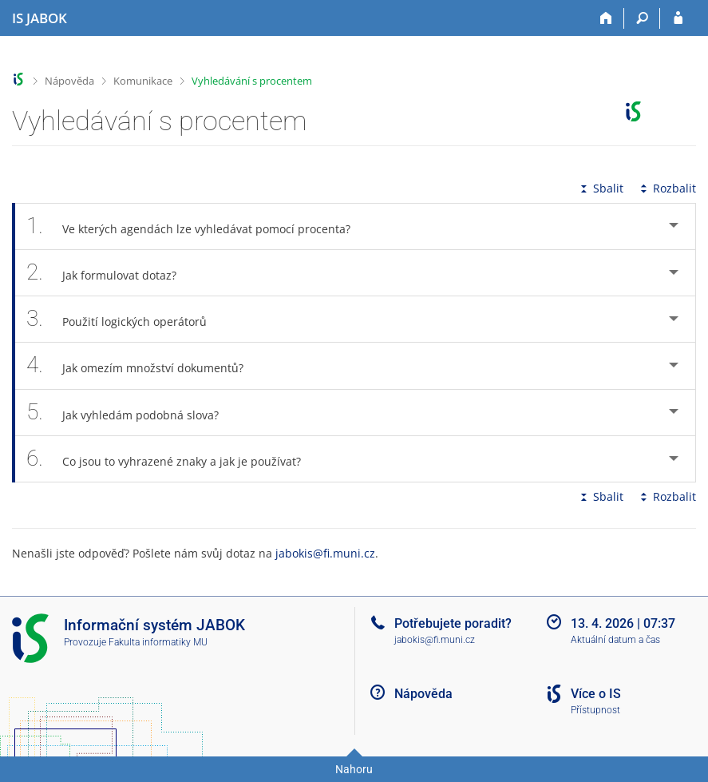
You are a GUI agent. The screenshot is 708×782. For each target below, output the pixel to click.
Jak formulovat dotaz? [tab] (110, 273)
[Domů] (606, 18)
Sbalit (600, 188)
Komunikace (142, 80)
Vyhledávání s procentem (252, 80)
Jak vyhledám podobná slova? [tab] (131, 413)
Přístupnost (595, 710)
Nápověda (69, 80)
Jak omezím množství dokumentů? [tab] (143, 365)
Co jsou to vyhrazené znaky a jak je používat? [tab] (172, 459)
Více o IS (596, 693)
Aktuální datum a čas (615, 639)
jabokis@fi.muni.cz (325, 553)
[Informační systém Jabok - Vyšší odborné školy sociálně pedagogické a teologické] (39, 18)
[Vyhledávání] (642, 18)
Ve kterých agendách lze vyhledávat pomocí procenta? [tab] (197, 226)
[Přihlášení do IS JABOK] (678, 18)
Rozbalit (666, 188)
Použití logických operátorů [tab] (125, 319)
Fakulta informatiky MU (158, 642)
